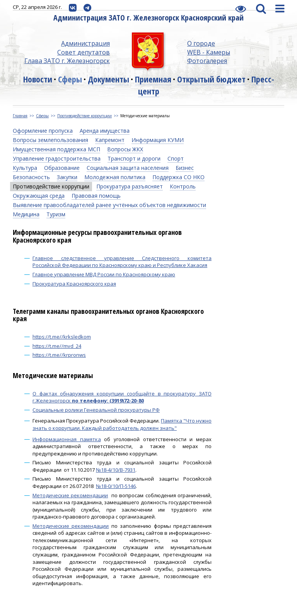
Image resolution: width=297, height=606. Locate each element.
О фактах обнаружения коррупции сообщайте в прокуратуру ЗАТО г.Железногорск (122, 397)
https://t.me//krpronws (59, 354)
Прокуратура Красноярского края (74, 283)
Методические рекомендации (70, 495)
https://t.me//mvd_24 (56, 345)
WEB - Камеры (208, 52)
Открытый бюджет (211, 79)
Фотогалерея (207, 60)
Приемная (153, 79)
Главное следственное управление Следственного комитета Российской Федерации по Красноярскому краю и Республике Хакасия (122, 262)
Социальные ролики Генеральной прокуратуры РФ (96, 409)
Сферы (70, 79)
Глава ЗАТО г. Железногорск (67, 60)
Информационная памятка (66, 439)
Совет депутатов (83, 52)
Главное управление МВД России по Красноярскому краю (103, 274)
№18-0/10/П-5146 (116, 486)
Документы (108, 79)
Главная (20, 115)
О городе (201, 43)
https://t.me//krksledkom (61, 336)
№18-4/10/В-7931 (115, 469)
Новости (37, 79)
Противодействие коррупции (84, 115)
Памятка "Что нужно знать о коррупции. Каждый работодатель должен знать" (122, 424)
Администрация (85, 43)
